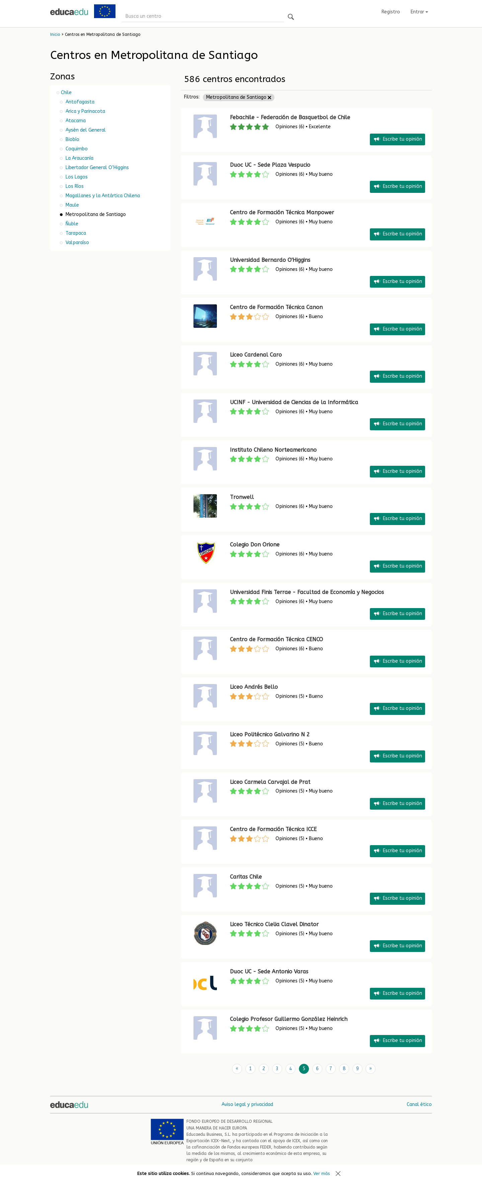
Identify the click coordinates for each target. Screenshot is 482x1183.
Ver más (321, 1173)
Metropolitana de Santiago (238, 97)
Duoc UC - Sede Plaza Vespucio (270, 165)
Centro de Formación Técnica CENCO (276, 639)
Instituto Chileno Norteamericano (273, 450)
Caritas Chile (246, 877)
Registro (391, 12)
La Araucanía (78, 158)
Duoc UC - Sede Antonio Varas (269, 971)
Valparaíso (76, 242)
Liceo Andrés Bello (254, 687)
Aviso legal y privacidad (247, 1104)
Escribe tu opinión (397, 139)
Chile (66, 92)
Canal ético (419, 1104)
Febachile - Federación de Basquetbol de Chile (290, 117)
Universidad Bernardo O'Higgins (270, 260)
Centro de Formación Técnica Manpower (282, 212)
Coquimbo (76, 149)
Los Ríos (74, 186)
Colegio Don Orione (254, 544)
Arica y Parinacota (84, 111)
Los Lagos (76, 177)
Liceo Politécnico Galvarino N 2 (270, 734)
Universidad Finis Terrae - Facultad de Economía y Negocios (307, 592)
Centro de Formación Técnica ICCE (273, 829)
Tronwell (242, 497)
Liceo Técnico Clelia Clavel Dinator (274, 924)
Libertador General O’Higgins (96, 167)
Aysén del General (85, 130)
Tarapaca (75, 233)
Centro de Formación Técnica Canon (276, 307)
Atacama (75, 121)
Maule (71, 205)
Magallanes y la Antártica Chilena (102, 196)
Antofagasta (79, 102)
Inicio (55, 34)
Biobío (71, 139)
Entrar (419, 12)
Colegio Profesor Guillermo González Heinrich (288, 1019)
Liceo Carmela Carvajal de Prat (270, 782)
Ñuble (71, 224)
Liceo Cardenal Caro (256, 355)
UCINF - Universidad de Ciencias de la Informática (294, 402)
